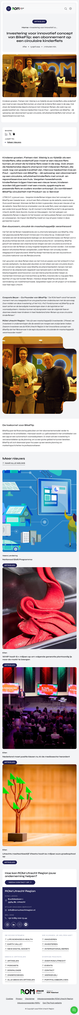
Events (48, 965)
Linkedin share (6, 134)
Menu (8, 8)
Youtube (19, 924)
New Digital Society (18, 949)
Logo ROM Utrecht (18, 8)
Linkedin (13, 924)
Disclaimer (30, 998)
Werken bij (50, 975)
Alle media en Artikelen (21, 980)
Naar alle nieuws (15, 463)
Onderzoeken (15, 975)
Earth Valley (14, 944)
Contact (49, 970)
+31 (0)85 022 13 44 (17, 918)
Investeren (51, 944)
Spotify (25, 924)
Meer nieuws (14, 142)
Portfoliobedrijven (56, 980)
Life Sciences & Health (20, 939)
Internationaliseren (56, 949)
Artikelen (13, 961)
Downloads (14, 970)
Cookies (9, 998)
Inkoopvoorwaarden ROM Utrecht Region (55, 998)
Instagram (7, 924)
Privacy (19, 998)
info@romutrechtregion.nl (21, 910)
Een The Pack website (52, 1003)
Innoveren (50, 939)
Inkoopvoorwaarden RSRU (28, 1003)
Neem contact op (19, 882)
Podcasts (12, 965)
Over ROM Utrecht (55, 961)
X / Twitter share (10, 134)
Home (25, 27)
